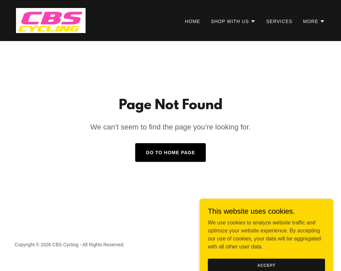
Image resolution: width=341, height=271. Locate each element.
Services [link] (279, 21)
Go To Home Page (170, 152)
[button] (233, 21)
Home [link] (192, 21)
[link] (51, 20)
